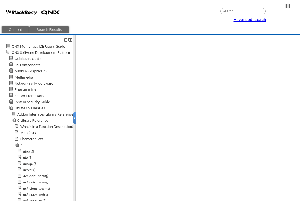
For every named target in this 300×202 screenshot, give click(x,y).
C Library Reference (32, 120)
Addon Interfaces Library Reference (45, 114)
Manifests (28, 132)
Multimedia (24, 77)
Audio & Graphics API (32, 71)
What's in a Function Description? (47, 126)
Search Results (49, 29)
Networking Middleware (34, 83)
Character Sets (31, 139)
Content (15, 29)
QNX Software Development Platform (41, 52)
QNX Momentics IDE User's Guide (38, 46)
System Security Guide (32, 102)
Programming (25, 89)
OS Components (27, 65)
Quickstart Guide (28, 58)
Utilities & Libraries (30, 108)
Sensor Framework (29, 95)
